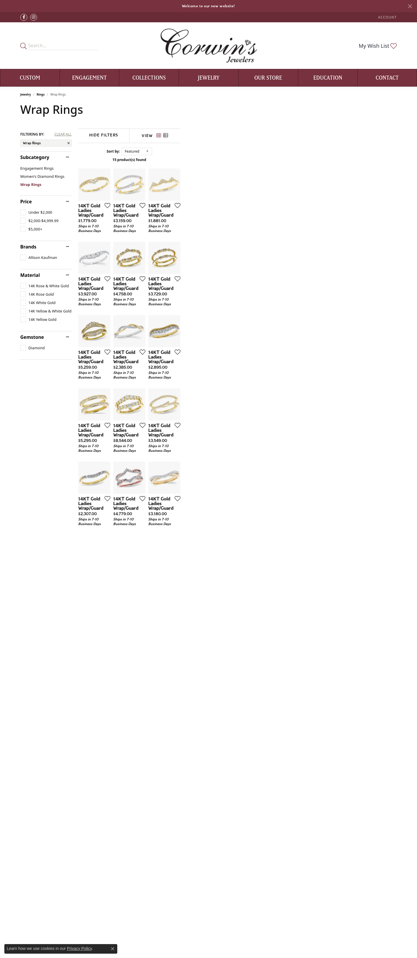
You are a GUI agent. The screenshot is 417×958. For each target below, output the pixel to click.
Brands (28, 246)
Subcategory (34, 157)
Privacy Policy (79, 948)
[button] (387, 17)
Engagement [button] (89, 77)
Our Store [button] (268, 77)
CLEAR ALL (63, 134)
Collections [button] (149, 77)
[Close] (410, 6)
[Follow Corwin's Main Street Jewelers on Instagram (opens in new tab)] (33, 17)
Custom (30, 77)
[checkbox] (36, 212)
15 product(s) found (237, 159)
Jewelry (25, 94)
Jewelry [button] (209, 77)
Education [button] (327, 77)
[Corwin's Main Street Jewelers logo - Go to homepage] (208, 45)
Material (30, 275)
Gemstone (32, 337)
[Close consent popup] (112, 948)
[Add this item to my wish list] (177, 277)
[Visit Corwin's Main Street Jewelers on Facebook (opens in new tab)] (23, 17)
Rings (41, 94)
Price (26, 201)
